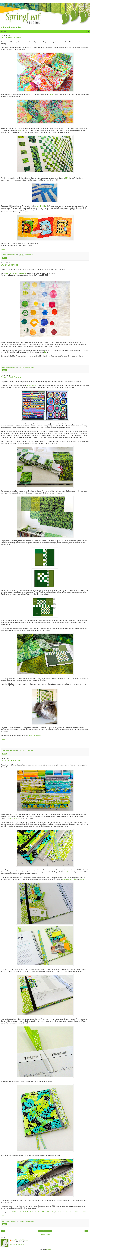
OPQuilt (67, 178)
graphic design (72, 879)
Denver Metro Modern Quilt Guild (15, 273)
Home (44, 1231)
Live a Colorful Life (32, 385)
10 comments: (29, 367)
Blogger (48, 1249)
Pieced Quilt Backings (12, 377)
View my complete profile (17, 1244)
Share (4, 257)
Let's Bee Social (28, 1212)
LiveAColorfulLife (40, 206)
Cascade (51, 94)
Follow (3, 249)
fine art (81, 879)
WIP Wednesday (16, 1212)
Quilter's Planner (14, 818)
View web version (45, 1234)
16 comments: (29, 750)
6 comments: (29, 254)
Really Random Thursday (63, 1212)
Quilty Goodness (9, 265)
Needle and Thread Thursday (44, 1212)
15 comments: (30, 1221)
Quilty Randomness (11, 37)
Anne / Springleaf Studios (19, 1240)
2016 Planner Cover (11, 760)
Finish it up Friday (81, 1212)
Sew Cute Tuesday (35, 735)
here (19, 130)
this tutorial (70, 872)
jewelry (64, 879)
